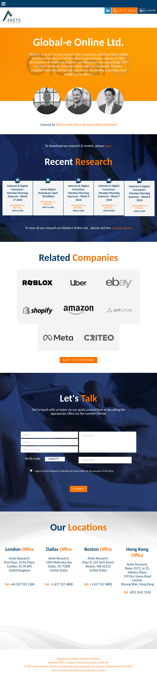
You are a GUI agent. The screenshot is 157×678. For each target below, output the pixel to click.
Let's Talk (127, 10)
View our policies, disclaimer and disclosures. (73, 671)
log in (108, 146)
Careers (102, 671)
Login (150, 10)
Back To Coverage (78, 360)
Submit (78, 489)
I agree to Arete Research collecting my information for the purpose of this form (73, 471)
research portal (121, 227)
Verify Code (32, 459)
